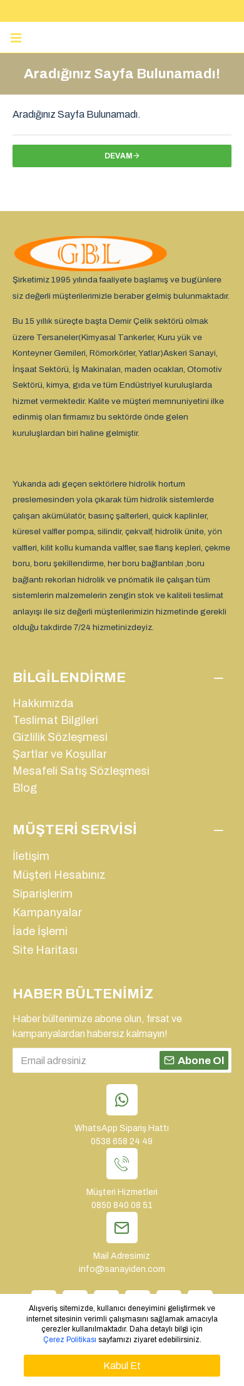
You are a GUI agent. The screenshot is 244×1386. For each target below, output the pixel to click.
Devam (118, 156)
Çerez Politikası (69, 1339)
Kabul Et (122, 1365)
